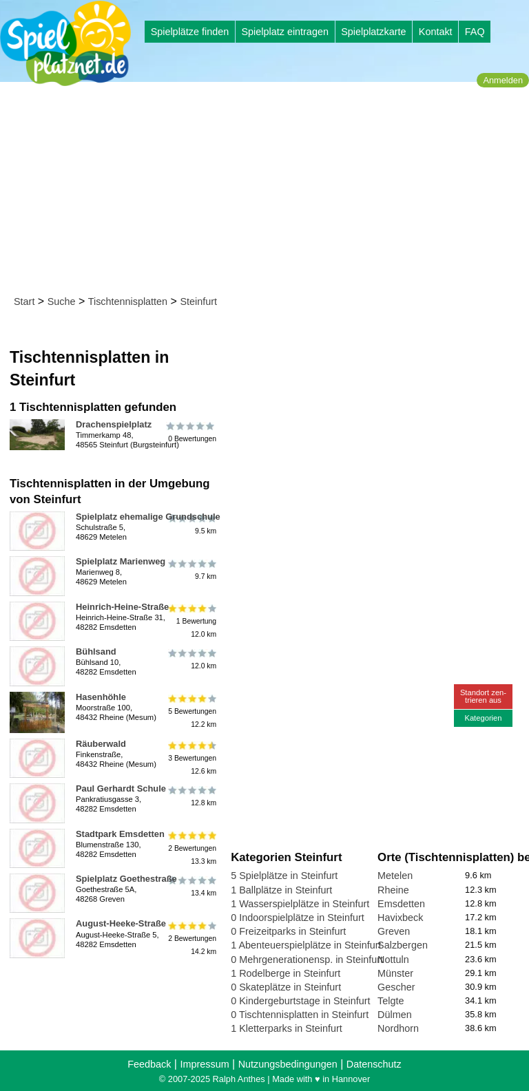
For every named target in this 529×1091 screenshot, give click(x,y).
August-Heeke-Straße (121, 923)
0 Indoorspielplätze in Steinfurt (297, 917)
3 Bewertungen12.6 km (191, 758)
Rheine (393, 890)
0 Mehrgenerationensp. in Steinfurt (307, 959)
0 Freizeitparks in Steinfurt (288, 931)
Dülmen (394, 1014)
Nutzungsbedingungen (288, 1064)
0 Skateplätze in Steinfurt (286, 987)
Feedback (149, 1064)
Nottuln (393, 959)
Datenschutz (374, 1064)
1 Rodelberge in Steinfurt (285, 973)
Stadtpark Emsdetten (120, 834)
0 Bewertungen (191, 432)
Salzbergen (402, 945)
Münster (395, 973)
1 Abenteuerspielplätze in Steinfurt (306, 945)
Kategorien (482, 718)
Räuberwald (101, 744)
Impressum (204, 1064)
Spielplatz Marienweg (120, 561)
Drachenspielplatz (114, 424)
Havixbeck (400, 917)
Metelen (395, 875)
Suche (62, 301)
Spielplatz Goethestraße (126, 878)
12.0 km (191, 659)
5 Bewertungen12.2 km (191, 711)
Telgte (390, 1000)
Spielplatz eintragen (284, 31)
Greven (393, 931)
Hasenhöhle (101, 697)
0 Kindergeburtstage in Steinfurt (300, 1000)
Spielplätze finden (190, 31)
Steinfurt (198, 301)
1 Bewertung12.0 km (191, 621)
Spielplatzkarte (373, 31)
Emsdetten (401, 903)
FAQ (475, 31)
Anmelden (503, 80)
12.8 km (191, 796)
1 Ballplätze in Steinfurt (281, 890)
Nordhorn (398, 1028)
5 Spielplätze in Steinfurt (284, 875)
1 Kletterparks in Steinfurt (286, 1028)
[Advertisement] (269, 191)
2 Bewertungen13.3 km (191, 848)
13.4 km (191, 886)
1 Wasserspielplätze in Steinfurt (300, 903)
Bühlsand (96, 651)
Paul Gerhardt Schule (121, 788)
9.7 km (191, 569)
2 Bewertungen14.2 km (191, 938)
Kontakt (436, 31)
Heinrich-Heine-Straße (122, 607)
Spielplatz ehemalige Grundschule (148, 516)
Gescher (396, 987)
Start (24, 301)
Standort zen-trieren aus (483, 696)
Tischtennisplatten (127, 301)
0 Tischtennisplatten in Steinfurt (300, 1014)
